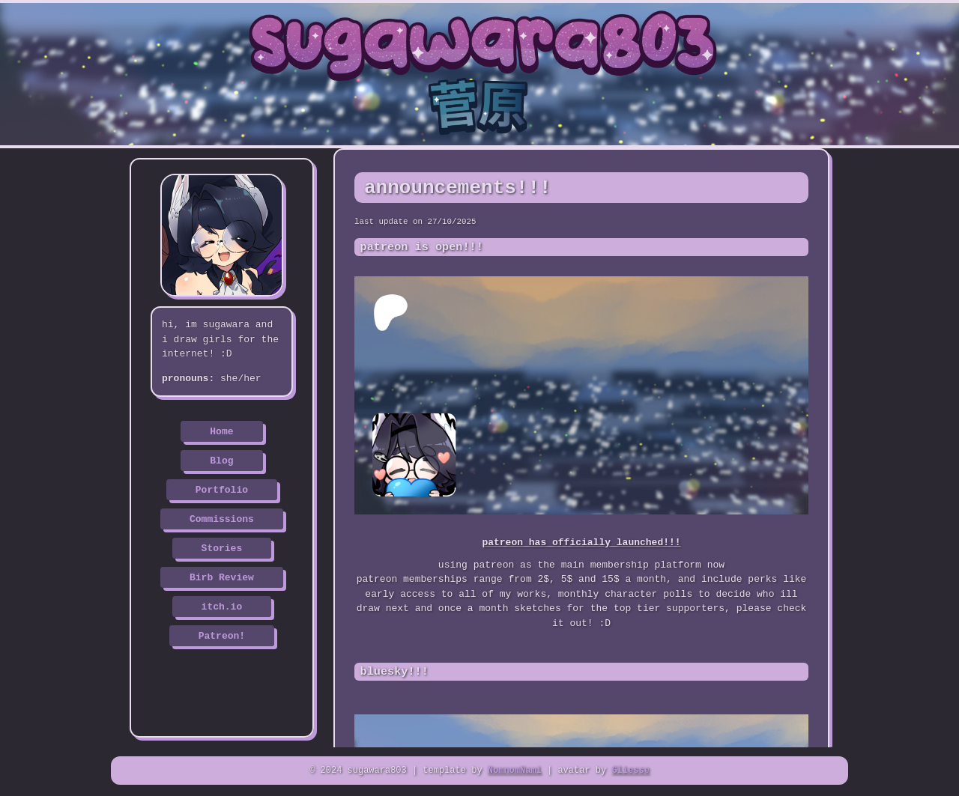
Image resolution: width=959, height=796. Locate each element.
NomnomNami (515, 771)
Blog (221, 460)
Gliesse (630, 771)
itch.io (222, 606)
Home (221, 430)
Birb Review (222, 576)
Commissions (222, 518)
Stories (222, 547)
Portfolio (222, 489)
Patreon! (222, 635)
